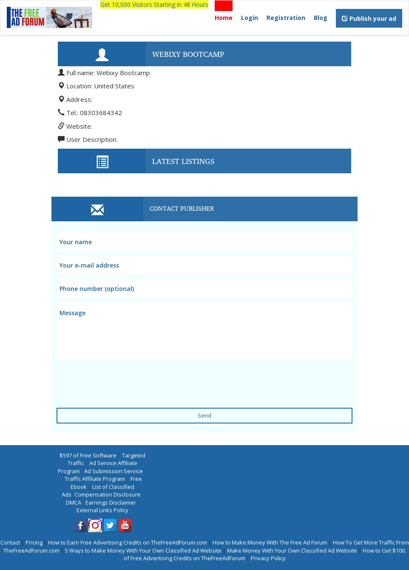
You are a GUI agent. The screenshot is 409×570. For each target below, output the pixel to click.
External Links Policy (102, 510)
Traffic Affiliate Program (95, 479)
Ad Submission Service (113, 471)
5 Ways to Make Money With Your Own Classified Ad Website (143, 550)
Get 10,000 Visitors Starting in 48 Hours (154, 4)
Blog (320, 18)
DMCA (73, 502)
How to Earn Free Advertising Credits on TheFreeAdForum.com (127, 542)
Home (224, 18)
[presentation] (121, 378)
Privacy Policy (268, 558)
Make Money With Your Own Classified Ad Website (292, 550)
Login (249, 18)
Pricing (34, 542)
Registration (286, 18)
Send (204, 415)
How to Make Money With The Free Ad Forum (270, 542)
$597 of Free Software (88, 455)
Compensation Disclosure (107, 494)
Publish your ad (369, 18)
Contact (10, 542)
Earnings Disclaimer (110, 502)
